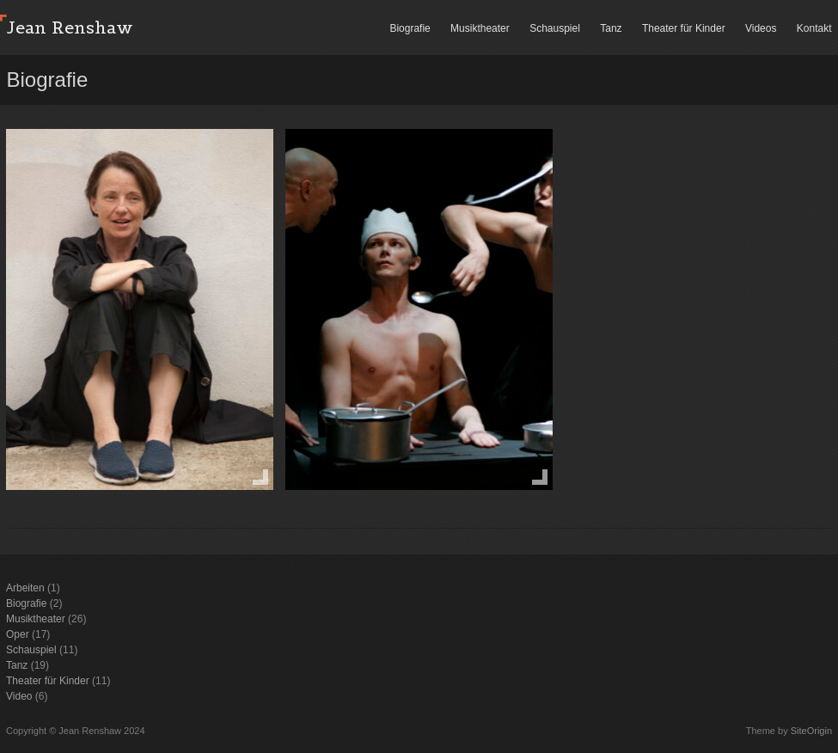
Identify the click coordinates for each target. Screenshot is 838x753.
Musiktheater (480, 28)
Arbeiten (25, 588)
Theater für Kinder (683, 28)
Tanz (610, 28)
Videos (760, 28)
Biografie (409, 28)
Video (19, 696)
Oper (17, 634)
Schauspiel (554, 28)
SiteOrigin (811, 730)
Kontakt (814, 28)
